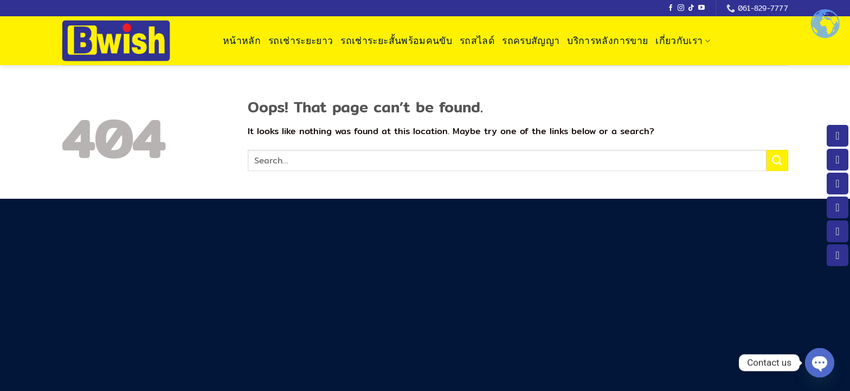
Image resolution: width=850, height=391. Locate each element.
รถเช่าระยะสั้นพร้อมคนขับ (396, 40)
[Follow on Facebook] (670, 8)
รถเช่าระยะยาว (300, 40)
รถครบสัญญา (530, 40)
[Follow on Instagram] (681, 8)
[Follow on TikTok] (691, 8)
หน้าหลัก (242, 40)
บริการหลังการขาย (607, 40)
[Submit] (777, 160)
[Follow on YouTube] (701, 8)
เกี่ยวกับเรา (682, 40)
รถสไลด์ (477, 40)
